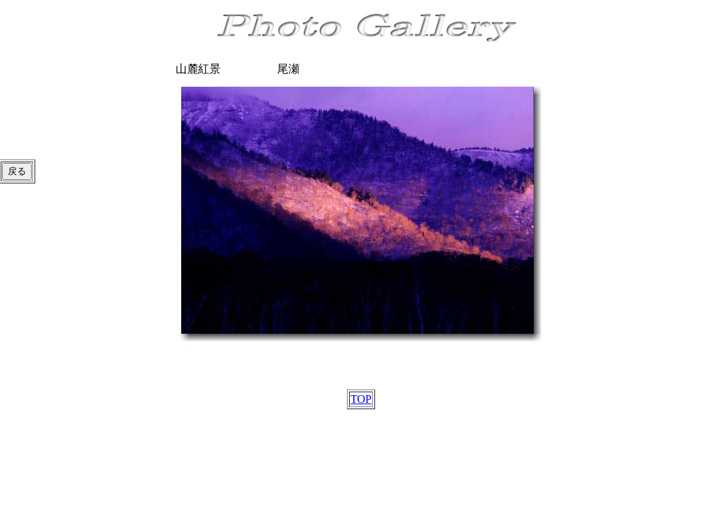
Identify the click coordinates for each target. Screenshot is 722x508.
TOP (361, 399)
